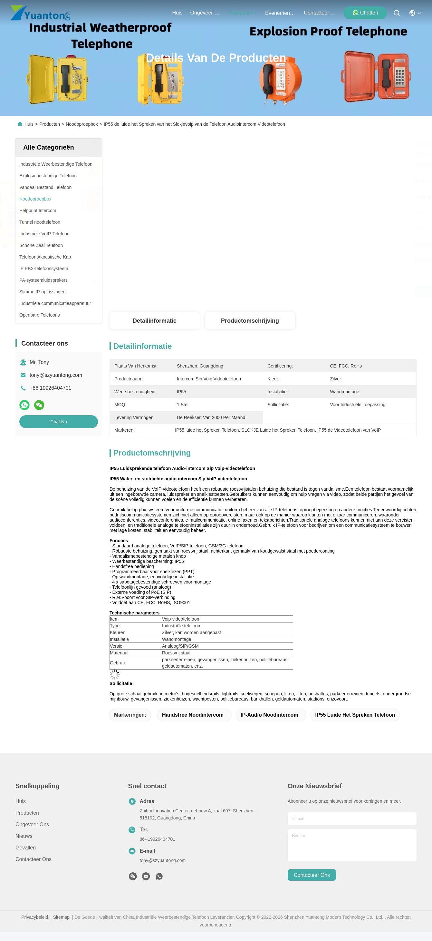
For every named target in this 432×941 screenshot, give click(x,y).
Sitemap (61, 917)
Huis (177, 12)
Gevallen (25, 847)
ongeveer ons (205, 12)
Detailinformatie (155, 321)
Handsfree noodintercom (193, 715)
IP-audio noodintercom (269, 715)
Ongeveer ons (32, 824)
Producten (49, 124)
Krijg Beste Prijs (329, 291)
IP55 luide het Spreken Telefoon (355, 715)
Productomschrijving (250, 321)
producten (243, 13)
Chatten (365, 12)
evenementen (280, 13)
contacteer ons (319, 12)
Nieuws (23, 836)
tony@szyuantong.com (56, 375)
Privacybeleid (34, 917)
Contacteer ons (33, 859)
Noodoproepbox (82, 124)
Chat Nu (58, 421)
